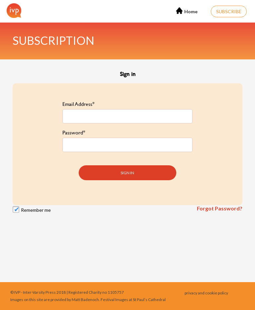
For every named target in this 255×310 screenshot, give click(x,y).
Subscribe (228, 11)
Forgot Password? (219, 204)
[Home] (12, 10)
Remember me (36, 206)
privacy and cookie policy (206, 292)
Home (187, 10)
